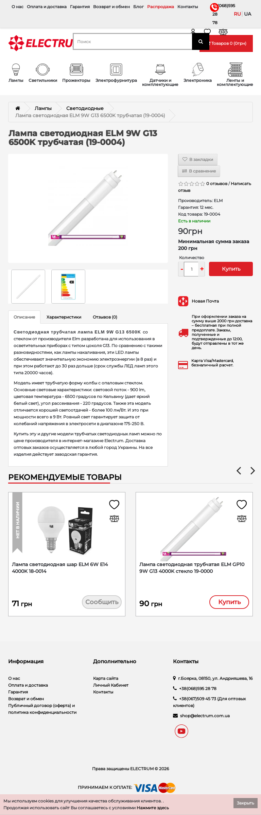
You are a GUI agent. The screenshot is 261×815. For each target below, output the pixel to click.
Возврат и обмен (111, 6)
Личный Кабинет (110, 686)
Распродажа (160, 6)
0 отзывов (216, 183)
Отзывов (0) (105, 317)
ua (247, 14)
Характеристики (64, 317)
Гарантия (80, 6)
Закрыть (245, 802)
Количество (191, 257)
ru (237, 14)
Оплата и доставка (47, 6)
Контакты (187, 6)
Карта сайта (105, 680)
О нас (17, 6)
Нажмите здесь (153, 807)
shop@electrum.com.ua (205, 717)
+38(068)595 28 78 (214, 14)
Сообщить (101, 602)
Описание (24, 317)
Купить (231, 269)
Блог (138, 6)
